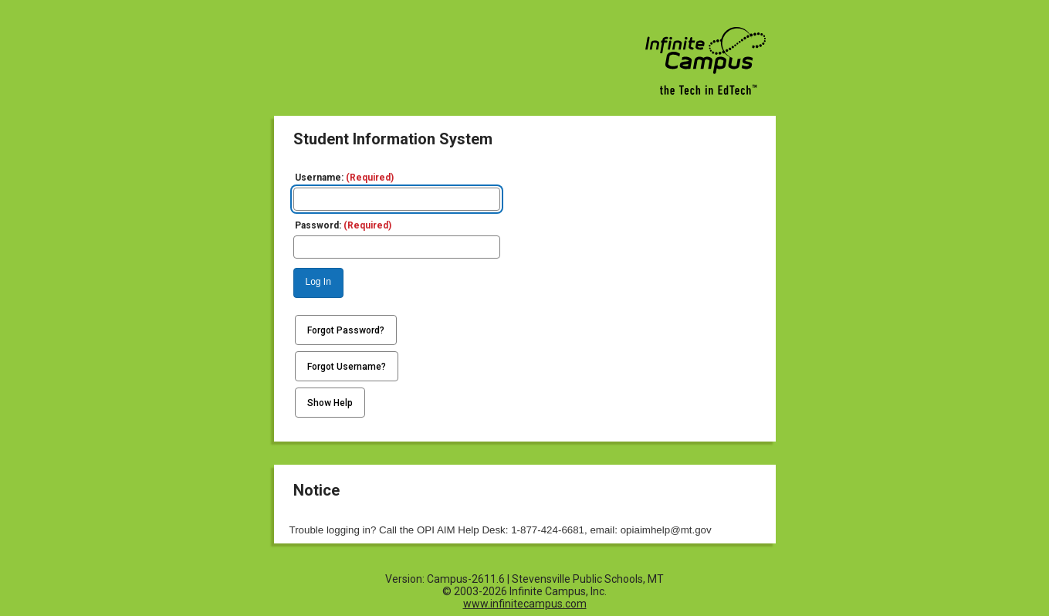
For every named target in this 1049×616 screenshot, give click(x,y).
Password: (343, 225)
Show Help (330, 403)
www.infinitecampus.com (525, 603)
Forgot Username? (346, 366)
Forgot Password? (345, 330)
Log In (318, 281)
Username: (344, 177)
